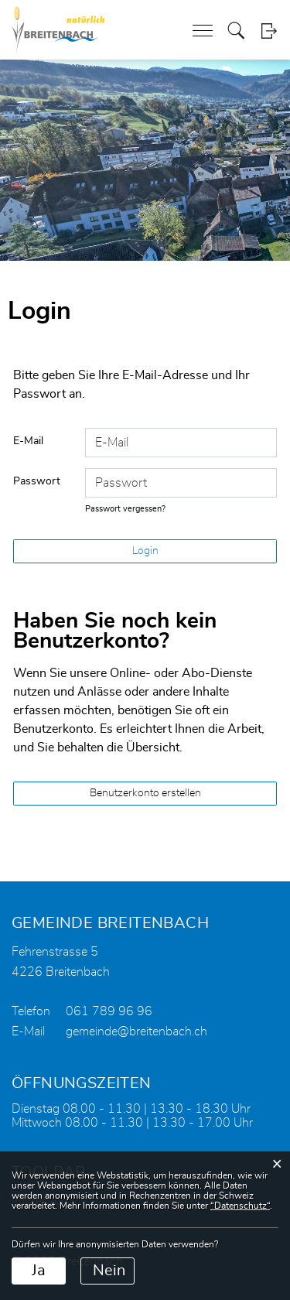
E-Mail (28, 441)
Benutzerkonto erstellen (145, 793)
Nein (109, 1270)
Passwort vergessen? (125, 509)
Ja (39, 1270)
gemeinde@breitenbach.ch (136, 1031)
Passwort (36, 481)
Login (268, 30)
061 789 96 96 (109, 1011)
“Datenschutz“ (240, 1205)
